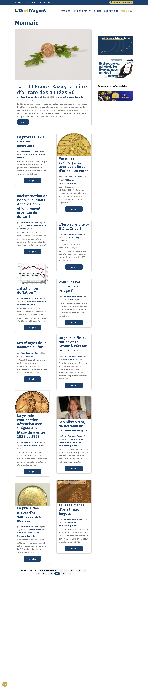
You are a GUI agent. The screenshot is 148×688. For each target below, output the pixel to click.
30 (63, 573)
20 (78, 570)
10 (72, 570)
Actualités (66, 11)
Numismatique (111, 11)
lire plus (23, 122)
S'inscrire (37, 663)
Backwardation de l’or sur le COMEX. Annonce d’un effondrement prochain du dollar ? (32, 206)
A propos (102, 623)
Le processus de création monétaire (30, 141)
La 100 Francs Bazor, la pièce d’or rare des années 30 (52, 90)
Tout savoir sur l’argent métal (110, 659)
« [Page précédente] (60, 570)
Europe (77, 238)
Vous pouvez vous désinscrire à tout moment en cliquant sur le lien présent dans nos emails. (59, 658)
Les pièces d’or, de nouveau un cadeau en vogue (73, 426)
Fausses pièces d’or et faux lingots (71, 509)
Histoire (27, 445)
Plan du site (103, 628)
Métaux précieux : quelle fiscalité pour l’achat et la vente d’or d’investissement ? (115, 670)
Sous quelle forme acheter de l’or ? (112, 654)
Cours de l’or (80, 11)
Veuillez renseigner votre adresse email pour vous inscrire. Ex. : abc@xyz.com (58, 645)
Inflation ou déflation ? (27, 290)
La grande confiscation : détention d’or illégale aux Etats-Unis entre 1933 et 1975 (31, 426)
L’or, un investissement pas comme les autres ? (114, 664)
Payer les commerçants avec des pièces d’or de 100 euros (74, 164)
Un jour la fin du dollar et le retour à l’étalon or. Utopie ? (73, 344)
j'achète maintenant (122, 2)
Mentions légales (105, 633)
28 (50, 573)
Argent (97, 11)
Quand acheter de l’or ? (107, 676)
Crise (70, 238)
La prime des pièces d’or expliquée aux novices (29, 514)
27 (44, 573)
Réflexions (22, 229)
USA (30, 229)
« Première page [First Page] (48, 570)
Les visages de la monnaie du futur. (32, 345)
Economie (41, 154)
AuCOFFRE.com (30, 3)
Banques (30, 154)
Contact (101, 638)
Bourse (30, 226)
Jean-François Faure (31, 97)
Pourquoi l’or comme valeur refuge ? (70, 286)
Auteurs (18, 3)
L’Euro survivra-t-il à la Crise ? (74, 226)
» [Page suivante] (69, 573)
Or (90, 11)
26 (37, 573)
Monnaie (124, 11)
